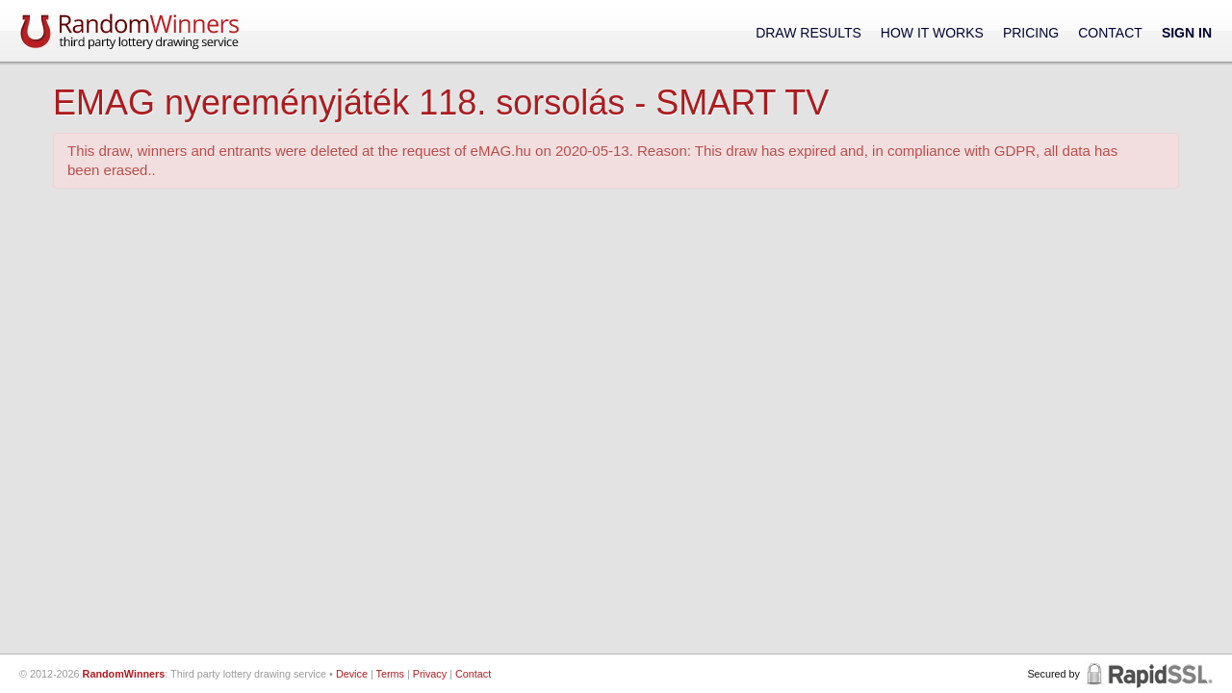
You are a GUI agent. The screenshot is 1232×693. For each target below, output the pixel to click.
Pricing (1031, 32)
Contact (1110, 32)
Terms (390, 674)
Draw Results (808, 32)
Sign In (1187, 32)
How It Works (932, 32)
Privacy (430, 674)
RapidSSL (1148, 673)
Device (352, 674)
